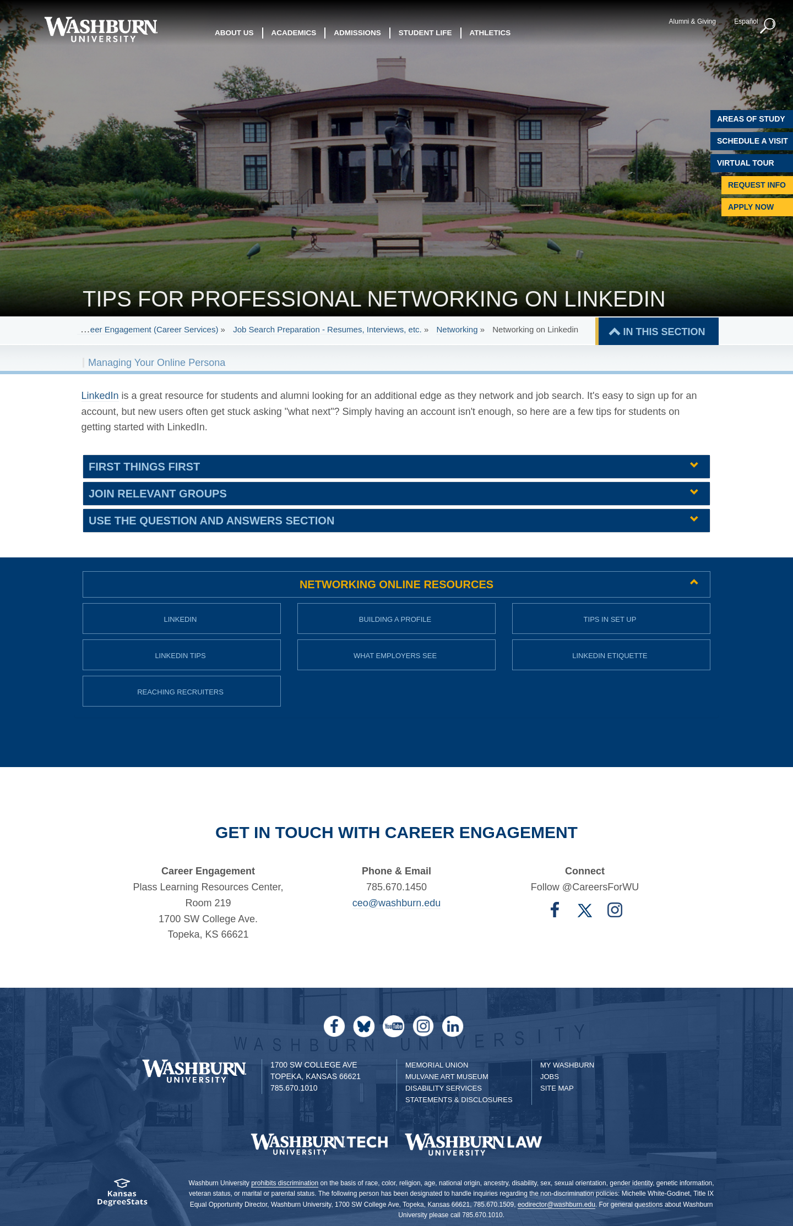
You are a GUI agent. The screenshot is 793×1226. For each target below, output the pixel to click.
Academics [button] (294, 33)
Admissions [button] (357, 33)
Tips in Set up (610, 619)
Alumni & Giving (692, 21)
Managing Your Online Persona (156, 362)
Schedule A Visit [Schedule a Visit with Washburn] (752, 140)
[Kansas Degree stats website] (122, 1196)
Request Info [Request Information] (757, 184)
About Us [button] (234, 33)
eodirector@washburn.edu (556, 1204)
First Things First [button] (144, 467)
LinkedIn (180, 619)
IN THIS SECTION (664, 331)
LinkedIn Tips (180, 656)
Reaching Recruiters (180, 692)
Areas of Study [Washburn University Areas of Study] (751, 118)
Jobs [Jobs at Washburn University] (549, 1076)
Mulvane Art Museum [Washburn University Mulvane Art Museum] (446, 1076)
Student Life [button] (425, 33)
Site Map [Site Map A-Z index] (557, 1088)
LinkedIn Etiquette (610, 656)
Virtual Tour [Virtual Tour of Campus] (745, 162)
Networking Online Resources (396, 584)
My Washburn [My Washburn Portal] (567, 1065)
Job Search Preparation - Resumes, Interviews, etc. (327, 329)
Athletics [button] (490, 33)
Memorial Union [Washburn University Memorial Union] (436, 1065)
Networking (456, 329)
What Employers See (395, 656)
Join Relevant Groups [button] (158, 494)
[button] (768, 26)
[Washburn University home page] (100, 29)
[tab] (396, 466)
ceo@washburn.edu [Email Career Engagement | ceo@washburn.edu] (396, 902)
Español (746, 21)
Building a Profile (395, 619)
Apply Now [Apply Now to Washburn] (751, 206)
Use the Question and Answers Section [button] (211, 521)
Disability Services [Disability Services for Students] (443, 1088)
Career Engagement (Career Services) (148, 329)
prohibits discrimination (284, 1183)
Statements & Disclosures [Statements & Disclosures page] (459, 1100)
